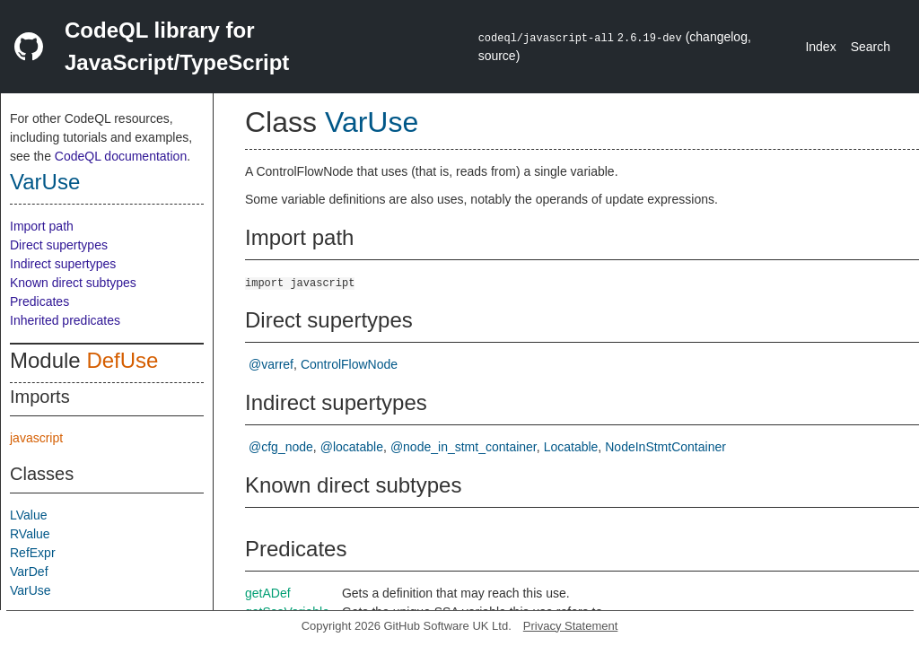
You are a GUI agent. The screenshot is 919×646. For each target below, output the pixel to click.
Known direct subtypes (73, 282)
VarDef (29, 571)
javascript (36, 438)
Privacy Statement (570, 626)
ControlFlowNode (349, 364)
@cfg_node (281, 447)
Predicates (39, 301)
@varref (271, 364)
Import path (42, 226)
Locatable (571, 447)
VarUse (45, 182)
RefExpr (33, 553)
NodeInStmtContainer (665, 447)
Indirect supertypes (63, 264)
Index (820, 46)
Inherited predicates (65, 320)
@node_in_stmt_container (463, 447)
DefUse (122, 360)
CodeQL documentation (121, 156)
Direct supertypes (59, 245)
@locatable (351, 447)
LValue (29, 515)
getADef (268, 593)
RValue (30, 534)
